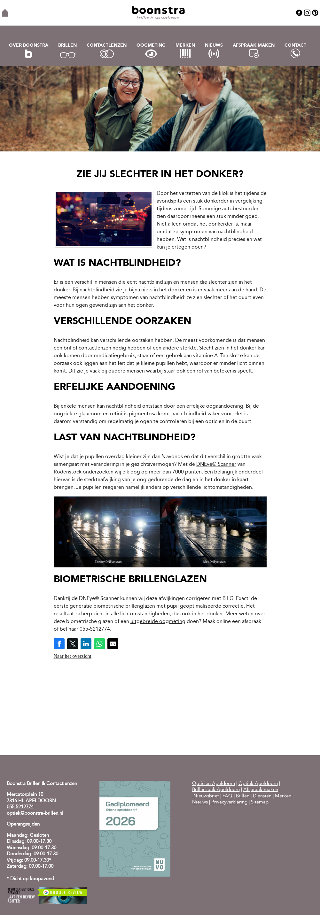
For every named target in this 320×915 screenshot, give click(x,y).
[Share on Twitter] (72, 643)
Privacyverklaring (229, 802)
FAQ (227, 796)
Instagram (307, 13)
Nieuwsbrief (206, 796)
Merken (185, 45)
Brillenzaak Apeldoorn (216, 790)
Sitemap (260, 802)
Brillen (67, 45)
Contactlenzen (107, 45)
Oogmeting (151, 45)
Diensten (262, 796)
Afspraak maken (254, 45)
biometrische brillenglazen (124, 606)
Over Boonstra (28, 45)
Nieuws (214, 45)
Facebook (299, 13)
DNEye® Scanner (216, 464)
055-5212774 (95, 629)
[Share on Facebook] (59, 643)
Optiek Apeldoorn (258, 783)
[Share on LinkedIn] (86, 643)
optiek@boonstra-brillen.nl (35, 813)
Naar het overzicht (72, 656)
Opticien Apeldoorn (213, 783)
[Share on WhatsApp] (99, 643)
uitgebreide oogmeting (157, 621)
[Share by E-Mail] (112, 643)
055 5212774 (20, 807)
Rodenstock (68, 472)
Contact (295, 45)
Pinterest (315, 13)
